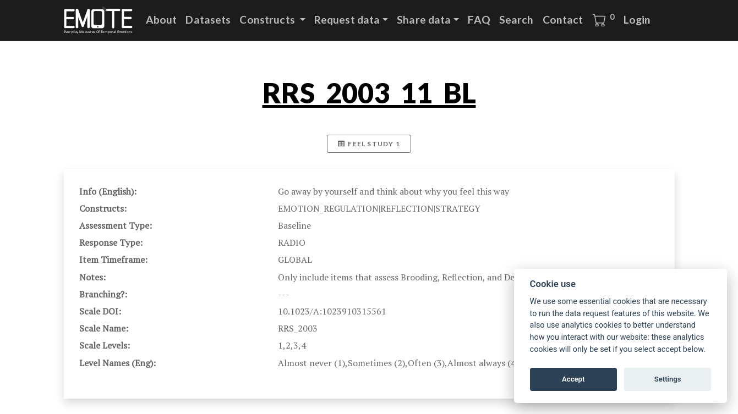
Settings (667, 379)
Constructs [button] (268, 19)
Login (637, 19)
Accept (573, 379)
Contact (563, 19)
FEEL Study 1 (369, 144)
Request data (347, 19)
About (161, 19)
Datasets (208, 19)
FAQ (479, 19)
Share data (424, 19)
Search (516, 19)
